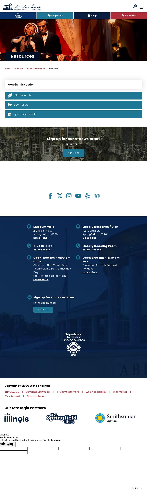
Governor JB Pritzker (38, 392)
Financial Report (36, 396)
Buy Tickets (21, 104)
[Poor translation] (11, 444)
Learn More (41, 279)
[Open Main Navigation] (142, 7)
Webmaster (120, 392)
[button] (135, 6)
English (135, 488)
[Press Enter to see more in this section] (73, 84)
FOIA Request (12, 396)
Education (18, 69)
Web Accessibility (96, 392)
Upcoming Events (24, 114)
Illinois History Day (36, 69)
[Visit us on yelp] (87, 196)
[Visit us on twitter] (60, 196)
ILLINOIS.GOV (11, 392)
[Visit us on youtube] (78, 196)
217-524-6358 (92, 249)
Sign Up (43, 309)
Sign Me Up (73, 153)
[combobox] (137, 488)
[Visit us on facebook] (50, 196)
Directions (40, 238)
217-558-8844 (42, 249)
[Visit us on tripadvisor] (97, 196)
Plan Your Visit (23, 95)
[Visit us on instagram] (69, 196)
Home (7, 69)
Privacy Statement (68, 392)
